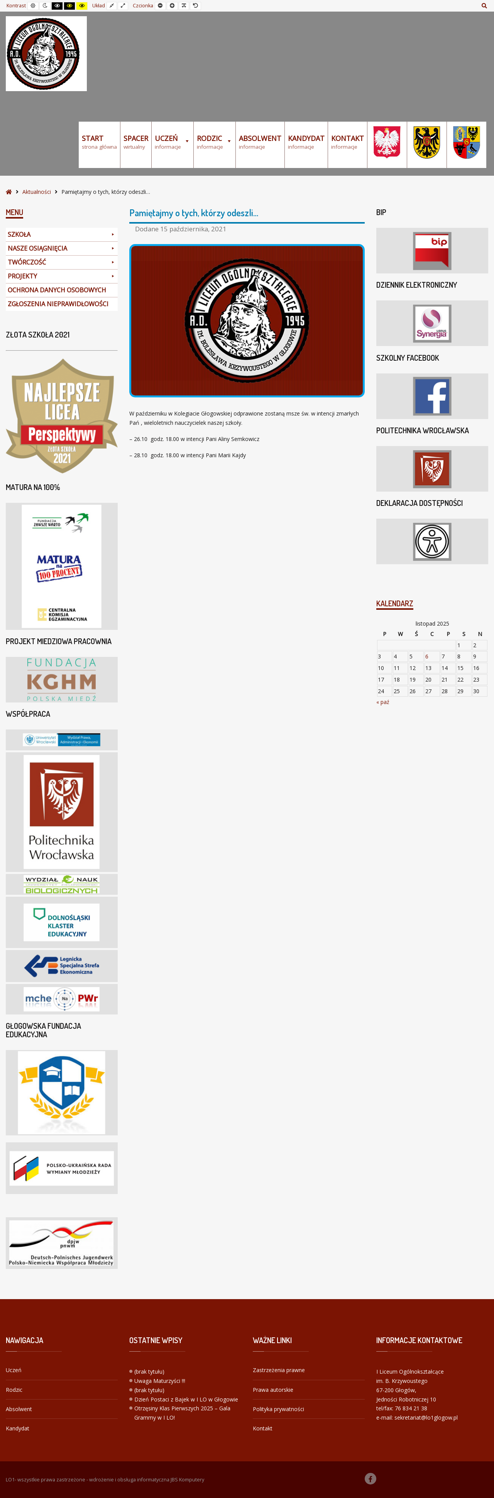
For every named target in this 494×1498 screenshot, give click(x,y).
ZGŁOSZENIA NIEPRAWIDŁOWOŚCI (58, 304)
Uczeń (14, 1370)
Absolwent (19, 1409)
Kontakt (262, 1428)
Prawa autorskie (273, 1389)
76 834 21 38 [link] (411, 1408)
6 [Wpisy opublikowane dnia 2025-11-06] (426, 656)
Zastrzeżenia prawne (279, 1370)
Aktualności (36, 191)
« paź (382, 702)
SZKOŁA (62, 234)
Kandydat (17, 1428)
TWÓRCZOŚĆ (62, 262)
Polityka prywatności (278, 1409)
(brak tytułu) (149, 1371)
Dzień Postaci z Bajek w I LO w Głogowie (186, 1399)
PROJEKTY (62, 276)
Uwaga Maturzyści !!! (159, 1380)
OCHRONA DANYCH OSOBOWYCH (57, 290)
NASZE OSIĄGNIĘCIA (62, 248)
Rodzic (14, 1389)
